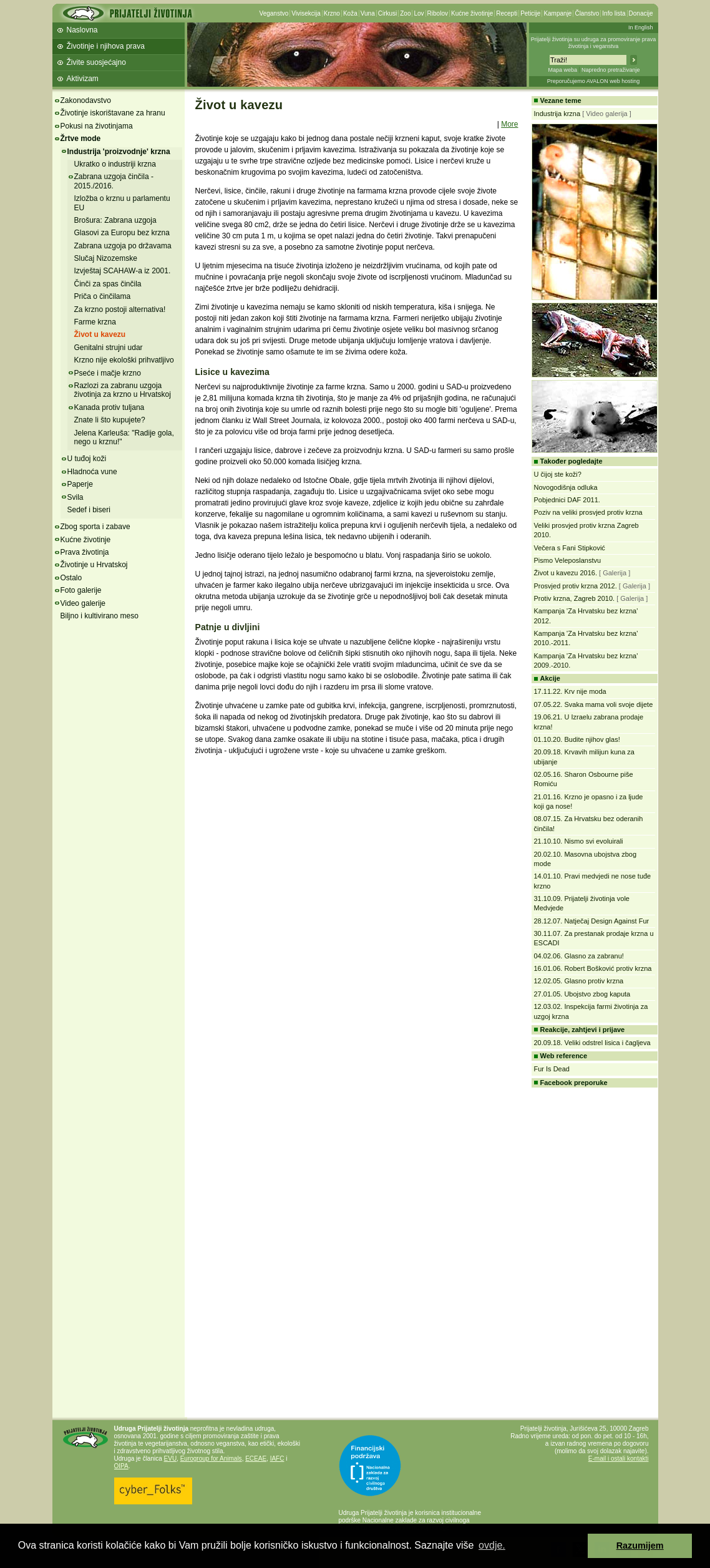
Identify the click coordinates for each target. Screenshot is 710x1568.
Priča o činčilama (102, 296)
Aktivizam (83, 78)
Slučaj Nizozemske (105, 258)
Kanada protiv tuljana (109, 407)
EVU (170, 1458)
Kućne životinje (472, 13)
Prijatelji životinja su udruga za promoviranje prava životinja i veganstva (593, 42)
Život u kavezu (100, 334)
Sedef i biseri (88, 509)
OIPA (121, 1466)
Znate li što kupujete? (109, 420)
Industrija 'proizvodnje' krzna (118, 151)
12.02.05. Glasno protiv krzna (579, 981)
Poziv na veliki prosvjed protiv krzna (588, 512)
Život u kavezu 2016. (566, 573)
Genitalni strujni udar (108, 347)
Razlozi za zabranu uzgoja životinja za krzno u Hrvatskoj (122, 390)
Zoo (405, 13)
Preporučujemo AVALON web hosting (593, 81)
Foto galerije (81, 590)
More (509, 124)
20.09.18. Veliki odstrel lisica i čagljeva (592, 1042)
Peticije (530, 13)
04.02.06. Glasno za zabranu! (579, 956)
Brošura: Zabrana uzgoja (115, 220)
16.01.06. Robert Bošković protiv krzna (593, 968)
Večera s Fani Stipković (569, 548)
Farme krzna (95, 322)
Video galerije (83, 603)
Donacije (641, 13)
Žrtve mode (81, 138)
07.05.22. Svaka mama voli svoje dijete (593, 704)
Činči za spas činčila (108, 284)
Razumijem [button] (640, 1546)
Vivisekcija (306, 13)
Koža (350, 13)
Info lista (613, 13)
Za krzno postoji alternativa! (120, 309)
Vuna (368, 13)
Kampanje (557, 13)
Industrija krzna (557, 113)
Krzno (332, 13)
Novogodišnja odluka (566, 487)
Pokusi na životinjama (97, 126)
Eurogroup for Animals (211, 1458)
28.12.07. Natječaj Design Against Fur (591, 921)
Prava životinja (85, 552)
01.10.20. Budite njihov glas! (577, 739)
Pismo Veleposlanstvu (567, 560)
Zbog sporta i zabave (95, 526)
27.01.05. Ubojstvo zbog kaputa (582, 994)
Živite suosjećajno (96, 62)
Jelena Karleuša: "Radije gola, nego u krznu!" (124, 437)
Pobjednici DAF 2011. (567, 500)
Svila (75, 497)
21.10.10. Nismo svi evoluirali (578, 841)
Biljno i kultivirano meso (100, 615)
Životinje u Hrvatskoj (94, 564)
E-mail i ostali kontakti (618, 1458)
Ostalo (71, 577)
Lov (419, 13)
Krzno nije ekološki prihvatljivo (124, 360)
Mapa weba (562, 70)
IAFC (277, 1458)
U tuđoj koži (87, 458)
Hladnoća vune (92, 471)
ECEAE (255, 1458)
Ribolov (437, 13)
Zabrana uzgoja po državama (123, 245)
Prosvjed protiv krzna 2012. (575, 586)
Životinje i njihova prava (106, 46)
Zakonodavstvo (86, 100)
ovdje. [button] (492, 1545)
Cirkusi (387, 13)
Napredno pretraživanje (610, 70)
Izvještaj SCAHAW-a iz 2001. (122, 270)
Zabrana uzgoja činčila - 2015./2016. (113, 181)
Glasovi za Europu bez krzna (122, 232)
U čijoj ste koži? (557, 474)
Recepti (506, 13)
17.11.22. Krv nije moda (570, 691)
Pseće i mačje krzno (107, 373)
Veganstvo (274, 13)
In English (640, 27)
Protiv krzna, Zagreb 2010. (574, 598)
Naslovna (82, 30)
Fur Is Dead (552, 1069)
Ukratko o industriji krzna (115, 164)
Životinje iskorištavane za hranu (113, 113)
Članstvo (587, 13)
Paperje (80, 484)
